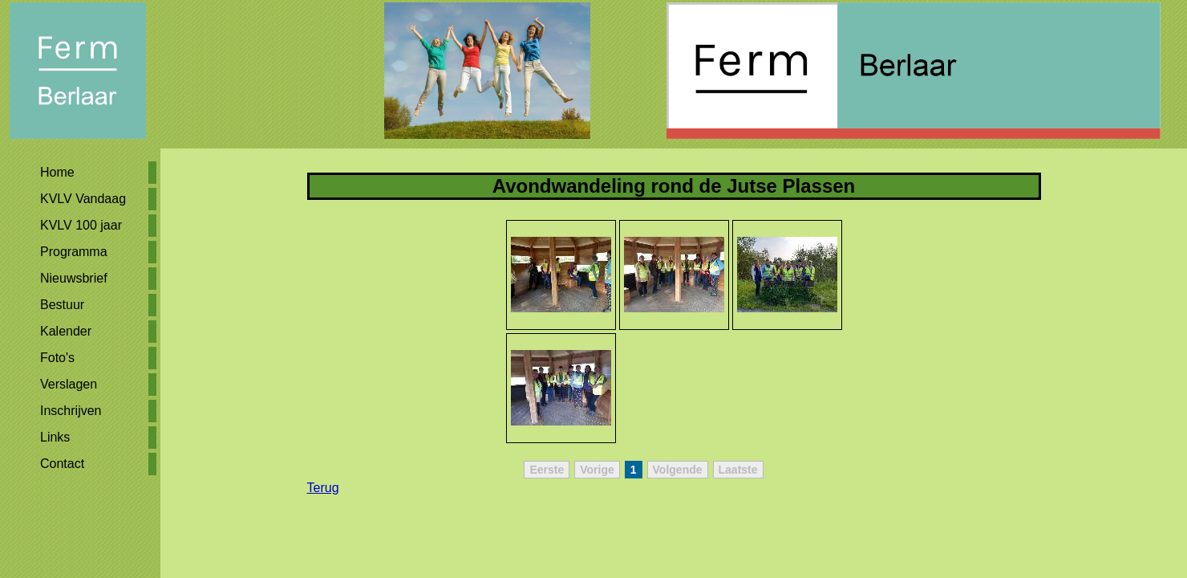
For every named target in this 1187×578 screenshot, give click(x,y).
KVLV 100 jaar (81, 225)
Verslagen (68, 384)
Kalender (65, 331)
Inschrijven (70, 410)
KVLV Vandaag (83, 199)
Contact (62, 463)
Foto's (57, 357)
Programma (73, 251)
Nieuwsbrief (73, 278)
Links (55, 437)
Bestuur (62, 304)
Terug (323, 488)
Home (57, 172)
